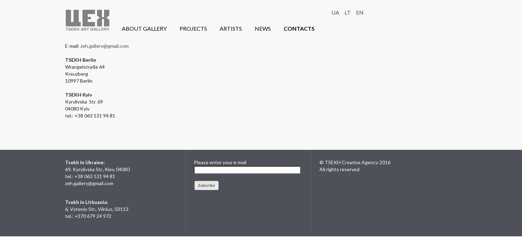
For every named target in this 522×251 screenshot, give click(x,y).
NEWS (263, 28)
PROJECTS (193, 28)
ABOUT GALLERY (144, 28)
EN (360, 12)
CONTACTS (299, 28)
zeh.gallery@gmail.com (104, 46)
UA (335, 12)
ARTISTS (231, 28)
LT (348, 12)
